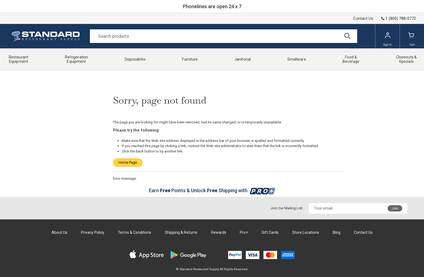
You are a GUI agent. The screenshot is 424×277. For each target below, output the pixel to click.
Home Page (128, 162)
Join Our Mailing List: (287, 208)
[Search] (223, 36)
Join (395, 208)
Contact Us (363, 18)
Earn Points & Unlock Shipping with (212, 190)
